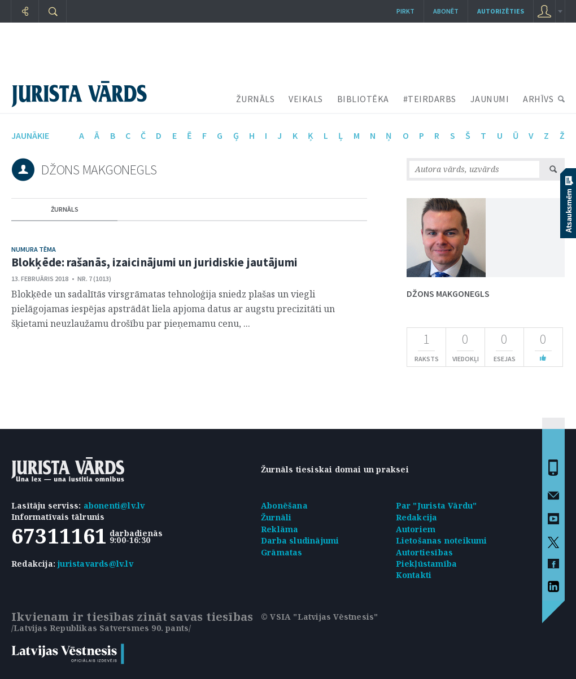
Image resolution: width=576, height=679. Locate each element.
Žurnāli (276, 517)
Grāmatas (282, 552)
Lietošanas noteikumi (441, 540)
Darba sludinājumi (300, 540)
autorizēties (500, 11)
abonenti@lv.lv (114, 505)
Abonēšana (284, 505)
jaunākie (30, 135)
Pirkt (405, 11)
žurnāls (64, 209)
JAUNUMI (489, 98)
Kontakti (414, 575)
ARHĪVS (538, 98)
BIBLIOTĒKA (363, 98)
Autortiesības (424, 552)
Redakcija (417, 517)
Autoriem (416, 529)
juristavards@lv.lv (95, 563)
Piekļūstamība (426, 563)
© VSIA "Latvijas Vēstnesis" (319, 616)
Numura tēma (33, 249)
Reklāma (279, 529)
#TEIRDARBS (429, 98)
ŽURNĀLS (255, 98)
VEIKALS (306, 98)
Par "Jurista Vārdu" (436, 505)
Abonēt (446, 11)
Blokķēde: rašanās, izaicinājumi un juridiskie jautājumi (154, 262)
